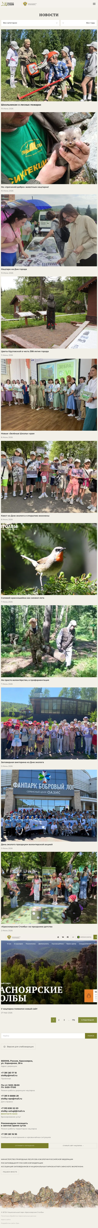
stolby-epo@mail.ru (11, 1099)
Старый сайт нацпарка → (73, 1145)
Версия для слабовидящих (18, 1046)
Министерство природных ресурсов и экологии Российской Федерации (37, 1159)
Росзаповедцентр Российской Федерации (22, 1163)
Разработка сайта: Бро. (10, 1223)
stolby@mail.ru (9, 1075)
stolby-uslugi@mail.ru (13, 1111)
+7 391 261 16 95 (9, 1134)
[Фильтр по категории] (30, 23)
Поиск (91, 1036)
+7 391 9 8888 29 (10, 1096)
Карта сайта (5, 1219)
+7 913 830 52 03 (9, 1108)
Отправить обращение (24, 1145)
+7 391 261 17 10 (9, 1073)
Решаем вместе (10, 1172)
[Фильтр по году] (78, 23)
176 (73, 1020)
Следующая (87, 1020)
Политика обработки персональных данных (18, 1216)
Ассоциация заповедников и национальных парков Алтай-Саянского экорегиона (42, 1167)
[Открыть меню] (94, 4)
